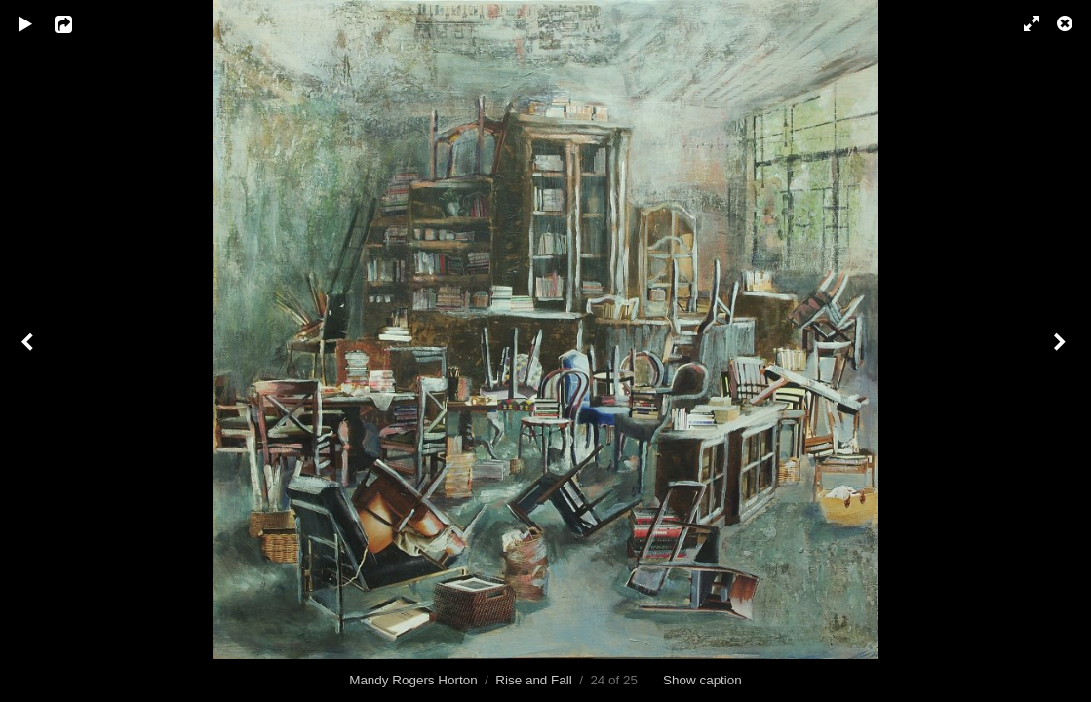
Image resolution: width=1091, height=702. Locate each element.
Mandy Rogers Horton (413, 680)
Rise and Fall (533, 680)
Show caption (702, 680)
